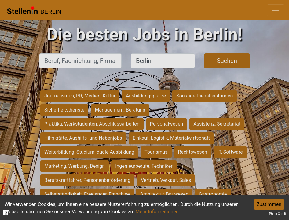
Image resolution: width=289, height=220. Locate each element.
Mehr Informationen (157, 212)
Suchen (227, 60)
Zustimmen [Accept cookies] (269, 204)
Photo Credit (277, 213)
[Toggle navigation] (275, 10)
